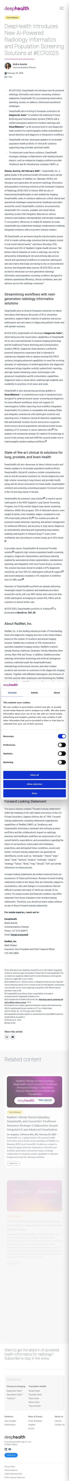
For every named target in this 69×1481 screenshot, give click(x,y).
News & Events (35, 1416)
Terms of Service (10, 1470)
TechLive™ (11, 1398)
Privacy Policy (9, 1467)
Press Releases (35, 1421)
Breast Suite (34, 1391)
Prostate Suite (35, 1395)
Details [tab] (34, 692)
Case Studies (10, 1421)
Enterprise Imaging (16, 1386)
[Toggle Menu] (62, 8)
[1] (46, 441)
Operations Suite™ (15, 1395)
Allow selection (34, 784)
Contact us (11, 1455)
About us (59, 1416)
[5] (5, 541)
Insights (31, 1425)
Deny (34, 793)
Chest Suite (34, 1398)
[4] (33, 518)
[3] (44, 498)
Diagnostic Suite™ (15, 1391)
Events (31, 1428)
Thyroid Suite (35, 1406)
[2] (53, 429)
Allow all (34, 775)
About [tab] (57, 692)
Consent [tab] (12, 692)
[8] (23, 579)
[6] (13, 552)
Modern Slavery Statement (14, 1477)
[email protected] (19, 934)
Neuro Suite (34, 1402)
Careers (58, 1421)
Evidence (8, 1416)
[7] (63, 571)
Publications (9, 1425)
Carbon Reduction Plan (13, 1474)
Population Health (37, 1386)
